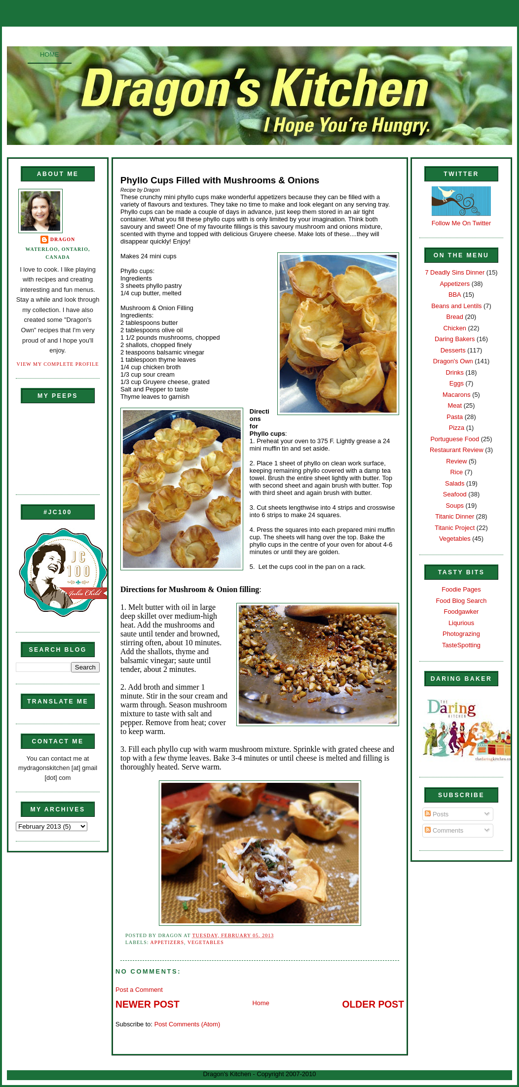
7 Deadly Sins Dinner (454, 272)
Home (49, 54)
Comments (444, 830)
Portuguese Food (454, 439)
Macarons (456, 394)
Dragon (62, 239)
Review (456, 461)
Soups (455, 505)
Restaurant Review (456, 450)
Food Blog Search (461, 600)
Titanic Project (455, 527)
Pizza (456, 427)
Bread (454, 316)
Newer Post (147, 1004)
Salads (454, 483)
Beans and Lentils (456, 306)
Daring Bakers (455, 339)
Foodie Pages (461, 589)
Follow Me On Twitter (461, 223)
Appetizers (167, 942)
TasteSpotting (461, 645)
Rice (456, 472)
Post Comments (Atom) (187, 1024)
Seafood (455, 494)
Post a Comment (139, 989)
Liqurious (461, 623)
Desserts (453, 350)
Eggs (456, 383)
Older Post (373, 1004)
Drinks (455, 372)
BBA (454, 294)
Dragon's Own (453, 361)
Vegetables (205, 942)
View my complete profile (58, 364)
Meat (454, 405)
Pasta (454, 417)
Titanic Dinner (454, 516)
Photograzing (461, 633)
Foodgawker (461, 611)
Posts (436, 814)
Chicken (455, 328)
